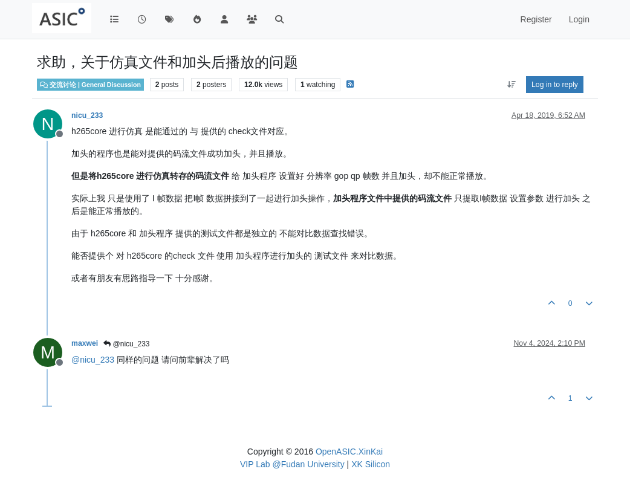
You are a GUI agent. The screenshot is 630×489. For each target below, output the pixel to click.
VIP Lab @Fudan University (292, 464)
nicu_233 (87, 115)
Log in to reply (554, 84)
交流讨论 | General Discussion (90, 84)
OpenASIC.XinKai (349, 451)
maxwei (84, 343)
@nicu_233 (126, 344)
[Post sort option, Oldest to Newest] (511, 84)
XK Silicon (370, 464)
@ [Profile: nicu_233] (92, 359)
